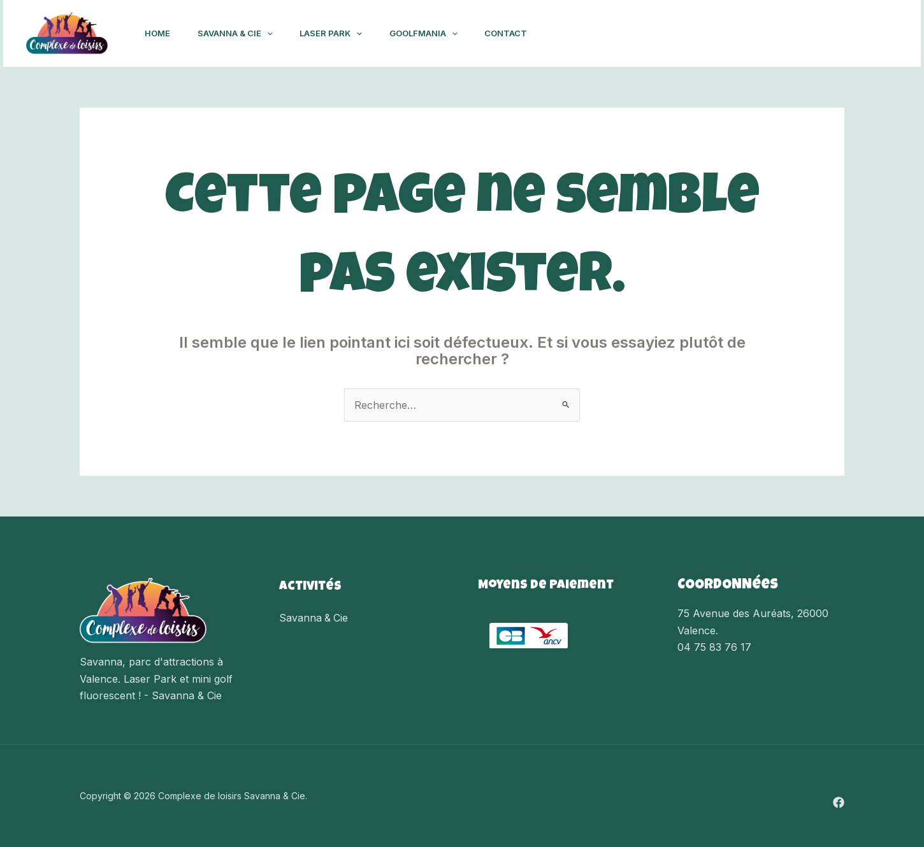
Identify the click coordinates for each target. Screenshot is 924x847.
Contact (521, 33)
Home (159, 33)
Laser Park (339, 33)
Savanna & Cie (240, 33)
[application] (272, 33)
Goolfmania (435, 33)
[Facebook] (882, 33)
